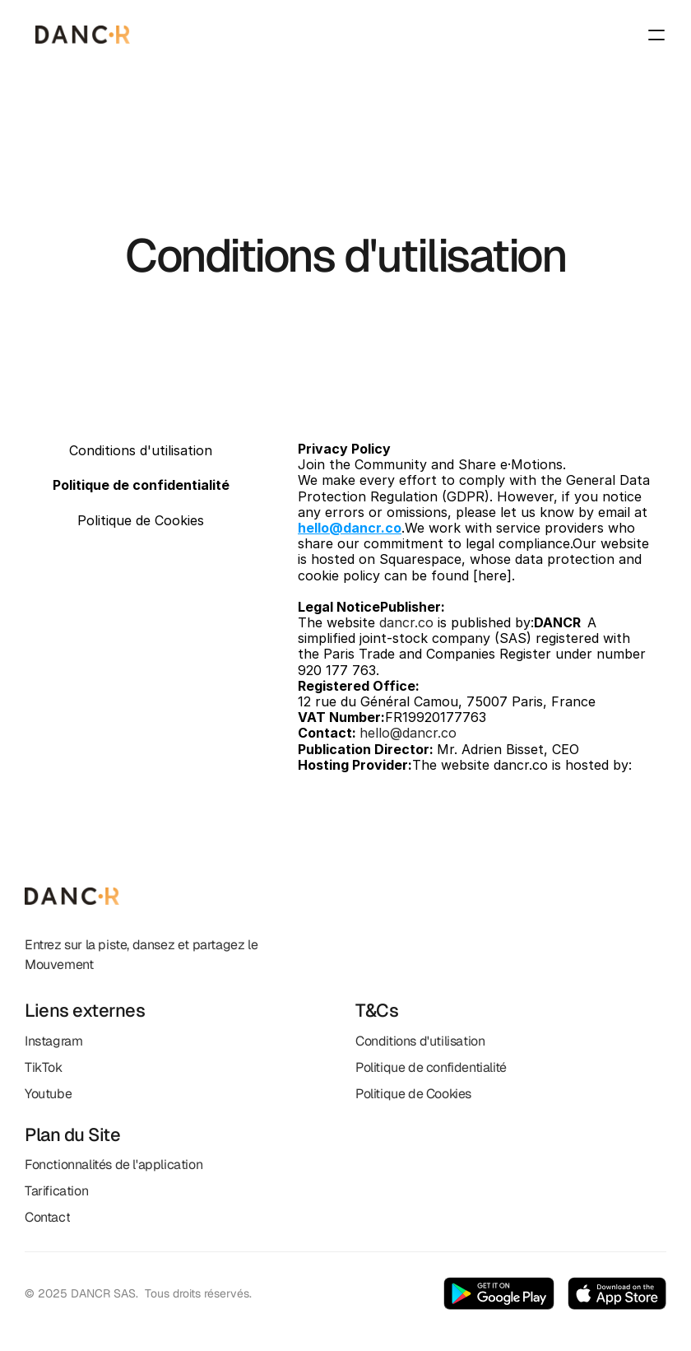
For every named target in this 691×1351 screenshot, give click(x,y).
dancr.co (406, 622)
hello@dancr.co (408, 732)
